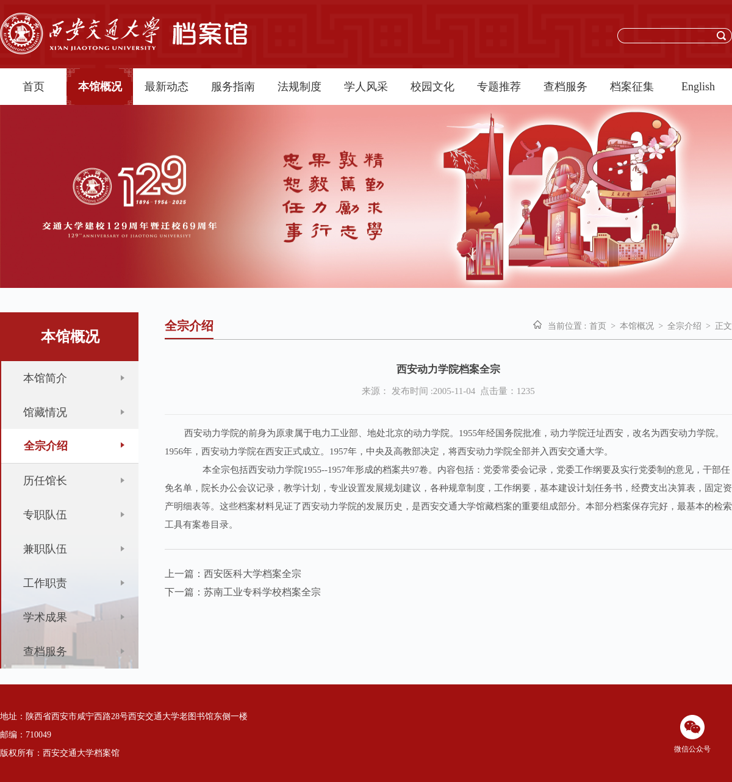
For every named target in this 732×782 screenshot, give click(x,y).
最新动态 (166, 87)
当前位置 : (567, 326)
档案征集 (632, 87)
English (698, 87)
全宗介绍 (684, 326)
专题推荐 (499, 87)
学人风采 (366, 87)
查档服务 (565, 87)
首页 (34, 87)
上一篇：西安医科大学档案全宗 (233, 574)
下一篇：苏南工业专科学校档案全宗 (243, 592)
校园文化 (432, 87)
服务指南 (233, 87)
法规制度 (299, 87)
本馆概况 (100, 87)
